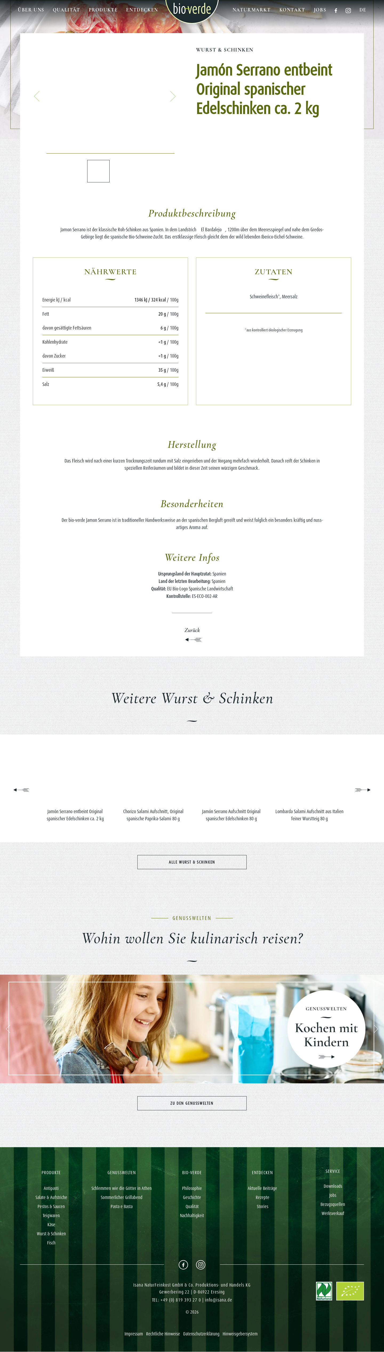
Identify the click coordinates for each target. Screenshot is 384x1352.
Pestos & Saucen (51, 1207)
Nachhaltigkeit (192, 1216)
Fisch (51, 1243)
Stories (262, 1207)
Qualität (66, 10)
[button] (37, 96)
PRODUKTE (51, 1173)
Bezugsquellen (333, 1205)
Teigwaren (51, 1216)
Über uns (31, 10)
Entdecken (142, 10)
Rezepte (262, 1198)
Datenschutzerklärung (201, 1334)
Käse (51, 1225)
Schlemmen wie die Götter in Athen (121, 1189)
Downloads (333, 1186)
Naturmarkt (252, 10)
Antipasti (51, 1189)
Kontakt (292, 10)
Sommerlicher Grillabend (121, 1198)
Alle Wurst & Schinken (192, 862)
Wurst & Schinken (224, 50)
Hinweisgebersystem (240, 1334)
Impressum (134, 1334)
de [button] (362, 10)
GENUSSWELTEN (121, 1173)
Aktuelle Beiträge (262, 1189)
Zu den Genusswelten (192, 1103)
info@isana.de (218, 1300)
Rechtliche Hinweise (163, 1334)
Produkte (103, 10)
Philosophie (192, 1189)
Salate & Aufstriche (51, 1198)
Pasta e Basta (122, 1207)
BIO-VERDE (192, 1173)
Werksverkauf (333, 1214)
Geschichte (192, 1198)
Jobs (320, 10)
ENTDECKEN (262, 1173)
